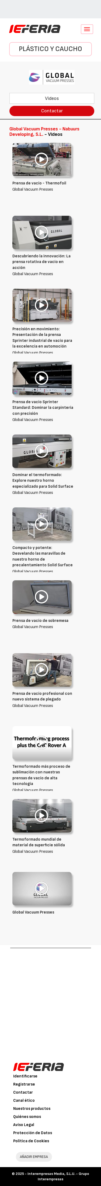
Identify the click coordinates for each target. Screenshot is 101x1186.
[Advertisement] (50, 1001)
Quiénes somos (27, 1116)
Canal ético (24, 1100)
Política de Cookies (31, 1141)
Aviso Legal (23, 1124)
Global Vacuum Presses (43, 265)
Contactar (52, 111)
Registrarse (24, 1084)
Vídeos (52, 98)
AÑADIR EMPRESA (34, 1156)
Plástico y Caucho (50, 49)
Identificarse (25, 1076)
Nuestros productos (31, 1108)
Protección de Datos (32, 1133)
